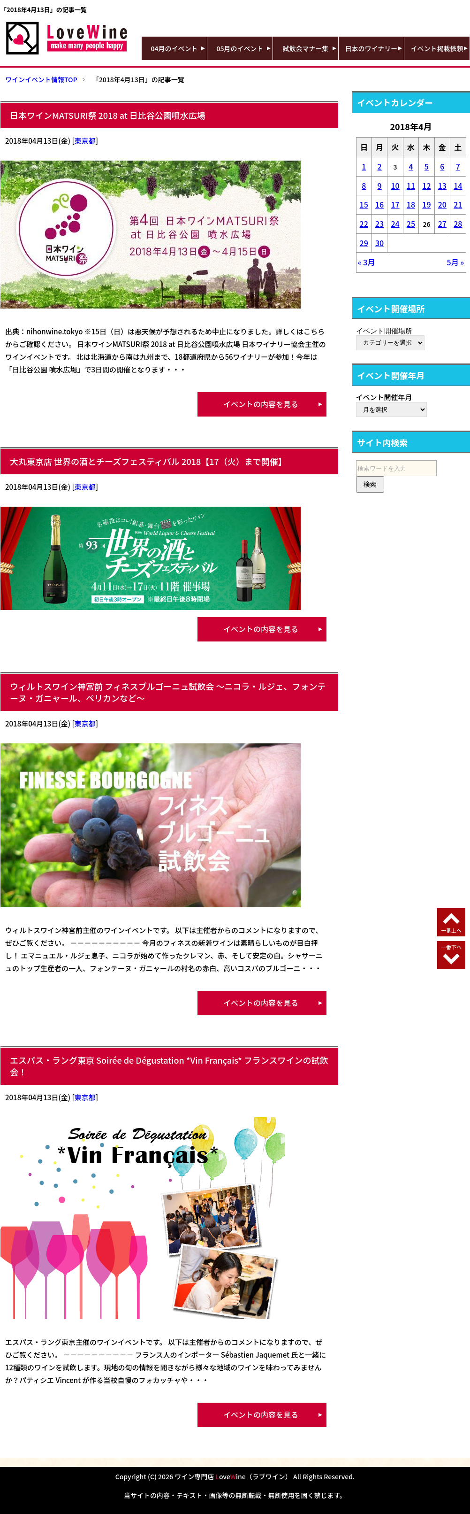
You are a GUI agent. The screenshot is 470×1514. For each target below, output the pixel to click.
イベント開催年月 (384, 397)
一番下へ (451, 946)
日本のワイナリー (371, 48)
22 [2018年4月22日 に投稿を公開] (364, 223)
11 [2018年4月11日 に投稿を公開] (411, 185)
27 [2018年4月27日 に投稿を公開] (442, 223)
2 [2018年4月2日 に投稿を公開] (380, 166)
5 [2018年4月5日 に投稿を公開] (427, 166)
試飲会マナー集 (306, 48)
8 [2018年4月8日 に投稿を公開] (364, 185)
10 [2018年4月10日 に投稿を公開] (395, 185)
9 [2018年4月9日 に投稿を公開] (380, 185)
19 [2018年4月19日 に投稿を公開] (426, 204)
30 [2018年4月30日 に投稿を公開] (379, 242)
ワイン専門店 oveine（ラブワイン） (233, 1476)
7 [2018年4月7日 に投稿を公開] (458, 166)
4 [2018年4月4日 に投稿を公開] (411, 166)
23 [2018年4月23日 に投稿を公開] (379, 223)
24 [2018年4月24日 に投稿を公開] (395, 223)
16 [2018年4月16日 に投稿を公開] (379, 204)
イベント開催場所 (384, 330)
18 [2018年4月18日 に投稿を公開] (411, 204)
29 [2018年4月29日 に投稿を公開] (364, 242)
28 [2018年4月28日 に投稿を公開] (458, 223)
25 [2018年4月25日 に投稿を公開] (411, 223)
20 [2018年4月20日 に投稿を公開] (442, 204)
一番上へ (451, 930)
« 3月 (366, 262)
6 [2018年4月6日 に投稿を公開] (442, 166)
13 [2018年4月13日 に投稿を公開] (442, 185)
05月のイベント (240, 48)
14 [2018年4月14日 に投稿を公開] (458, 185)
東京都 (85, 141)
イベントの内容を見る (260, 403)
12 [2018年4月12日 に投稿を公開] (426, 185)
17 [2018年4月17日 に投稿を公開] (395, 204)
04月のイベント (174, 48)
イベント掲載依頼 (437, 48)
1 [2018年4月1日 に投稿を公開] (364, 166)
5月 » (455, 262)
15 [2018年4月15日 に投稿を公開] (364, 204)
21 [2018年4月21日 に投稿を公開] (458, 204)
